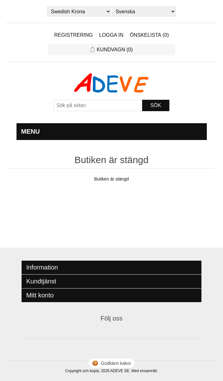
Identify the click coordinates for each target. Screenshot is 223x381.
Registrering (73, 35)
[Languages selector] (143, 11)
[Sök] (98, 105)
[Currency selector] (79, 11)
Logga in (111, 35)
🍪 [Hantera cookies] (111, 363)
